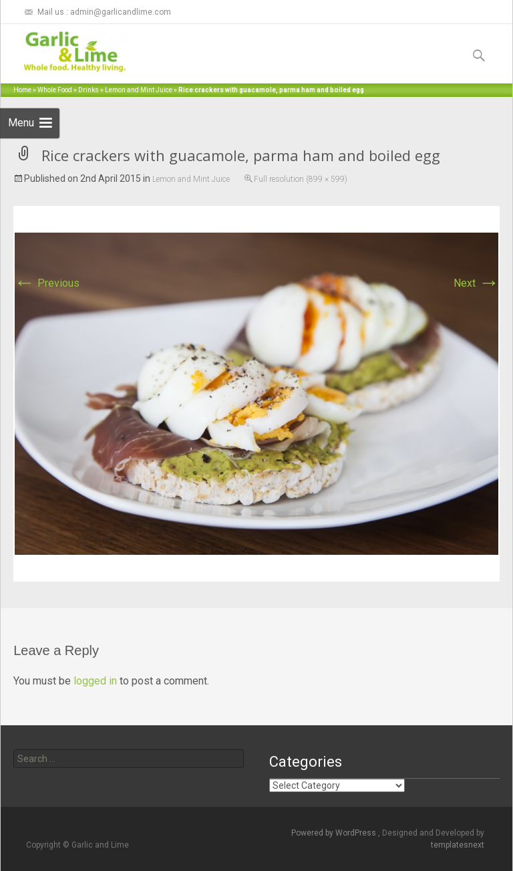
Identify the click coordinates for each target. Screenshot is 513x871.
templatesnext (457, 845)
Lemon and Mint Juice (138, 90)
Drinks (88, 90)
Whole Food (54, 90)
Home (22, 90)
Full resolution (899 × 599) (300, 179)
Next (477, 283)
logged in (95, 680)
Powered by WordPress (334, 833)
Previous (46, 283)
